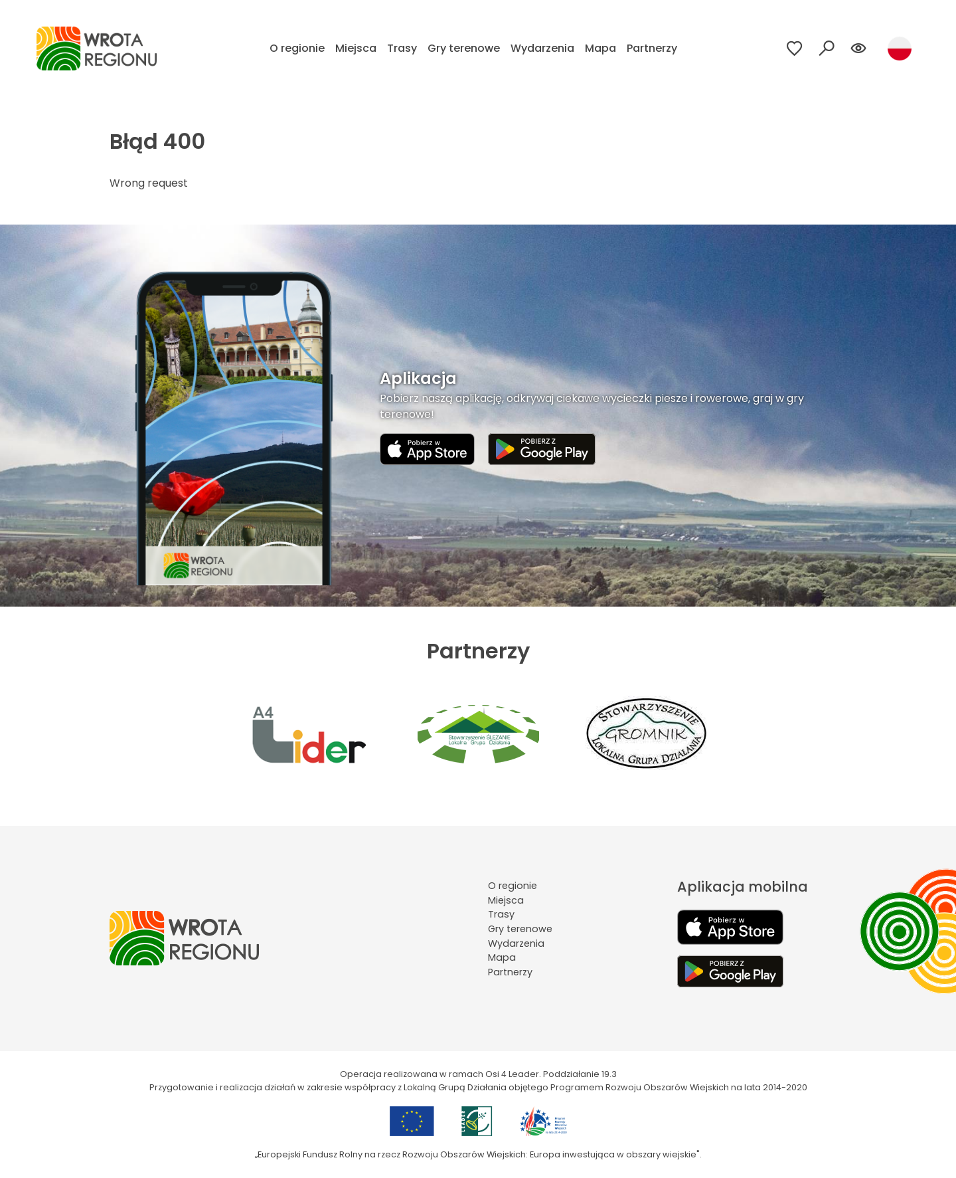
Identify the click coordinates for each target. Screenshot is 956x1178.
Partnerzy (652, 48)
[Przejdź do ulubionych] (795, 48)
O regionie (297, 48)
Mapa (600, 48)
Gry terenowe (464, 48)
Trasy (402, 48)
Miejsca (355, 48)
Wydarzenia (542, 48)
